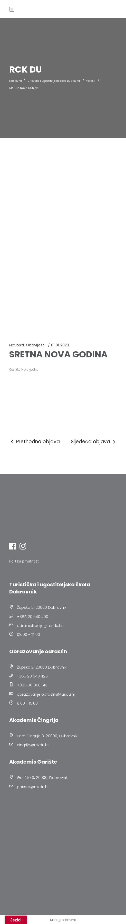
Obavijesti (35, 345)
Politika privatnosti (24, 561)
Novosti (90, 81)
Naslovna (15, 81)
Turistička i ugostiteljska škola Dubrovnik (53, 81)
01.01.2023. (60, 345)
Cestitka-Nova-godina (23, 369)
